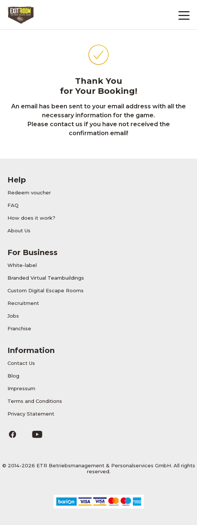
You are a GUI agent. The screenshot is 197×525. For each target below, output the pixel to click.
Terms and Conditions (34, 401)
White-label (22, 265)
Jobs (13, 316)
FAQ (13, 205)
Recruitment (23, 303)
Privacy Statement (30, 414)
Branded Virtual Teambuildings (45, 278)
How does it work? (31, 218)
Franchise (19, 328)
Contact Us (21, 363)
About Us (18, 230)
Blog (13, 376)
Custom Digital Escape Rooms (45, 290)
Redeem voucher (29, 192)
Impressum (21, 388)
